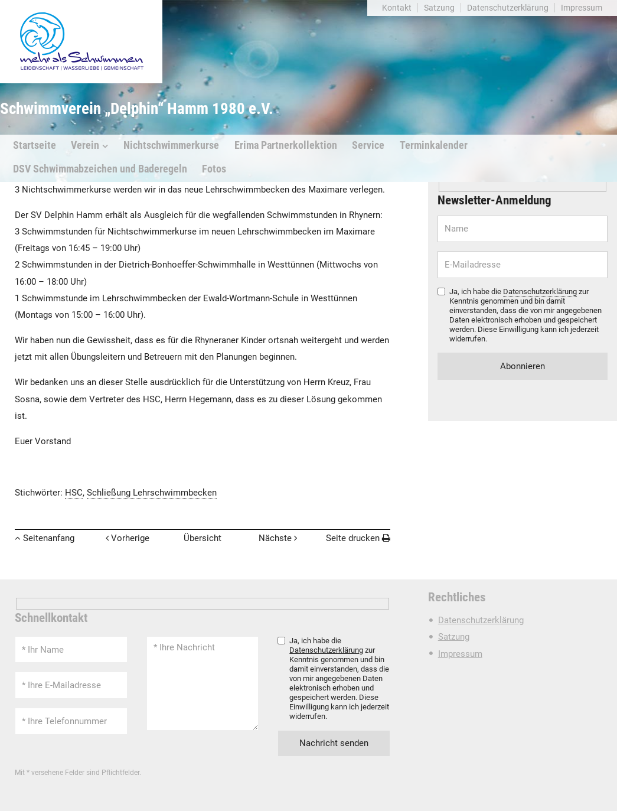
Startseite (34, 145)
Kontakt (397, 7)
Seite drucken (353, 538)
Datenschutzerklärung (508, 7)
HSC (74, 492)
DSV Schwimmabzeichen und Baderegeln (100, 169)
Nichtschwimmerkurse (171, 145)
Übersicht (202, 538)
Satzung (439, 7)
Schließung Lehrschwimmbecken (152, 492)
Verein (85, 145)
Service (368, 145)
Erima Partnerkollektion (285, 145)
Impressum (581, 7)
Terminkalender (434, 145)
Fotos (214, 169)
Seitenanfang (48, 538)
